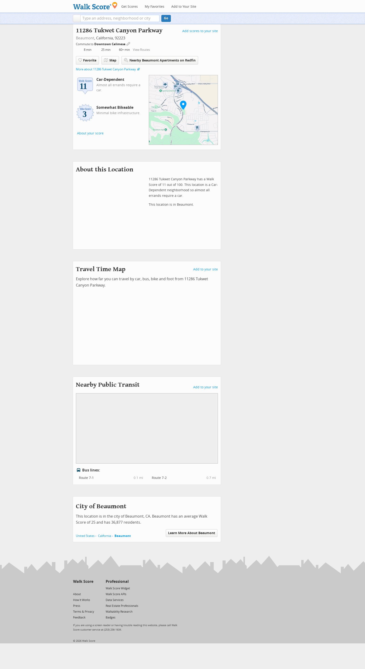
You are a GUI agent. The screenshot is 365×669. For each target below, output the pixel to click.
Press (76, 606)
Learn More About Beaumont (191, 533)
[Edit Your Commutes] (128, 43)
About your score (90, 133)
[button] (77, 18)
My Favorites (154, 7)
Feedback (79, 617)
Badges (110, 617)
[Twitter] (75, 588)
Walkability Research (119, 611)
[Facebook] (83, 588)
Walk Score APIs (116, 594)
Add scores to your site (200, 31)
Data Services (115, 600)
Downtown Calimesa (110, 44)
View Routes (141, 49)
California (104, 536)
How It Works (81, 600)
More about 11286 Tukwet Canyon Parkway (106, 69)
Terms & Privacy (83, 611)
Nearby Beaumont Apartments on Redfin (160, 60)
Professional (117, 581)
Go (166, 18)
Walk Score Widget (118, 588)
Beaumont (85, 38)
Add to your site (205, 269)
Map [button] (110, 60)
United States (85, 536)
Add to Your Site (183, 7)
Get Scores (129, 7)
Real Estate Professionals (122, 606)
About (77, 594)
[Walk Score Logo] (95, 6)
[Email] (90, 588)
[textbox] (120, 18)
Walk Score (83, 581)
